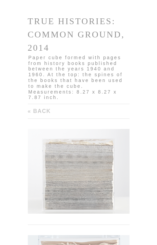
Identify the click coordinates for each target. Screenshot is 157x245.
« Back (39, 111)
